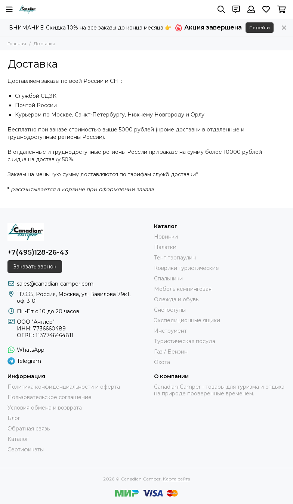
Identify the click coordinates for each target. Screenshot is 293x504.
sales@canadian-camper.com (55, 283)
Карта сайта (176, 479)
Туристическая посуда (184, 341)
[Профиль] (251, 9)
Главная (16, 43)
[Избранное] (266, 9)
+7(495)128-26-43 (37, 252)
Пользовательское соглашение (49, 397)
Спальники (168, 278)
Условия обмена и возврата (44, 407)
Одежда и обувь (176, 299)
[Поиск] (221, 9)
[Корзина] (282, 9)
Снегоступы (170, 310)
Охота (162, 362)
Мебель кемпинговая (183, 289)
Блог (13, 418)
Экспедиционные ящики (187, 320)
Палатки (165, 247)
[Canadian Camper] (28, 9)
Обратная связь (28, 428)
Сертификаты (25, 449)
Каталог (17, 439)
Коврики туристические (186, 268)
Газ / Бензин (171, 351)
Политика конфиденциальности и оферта (63, 386)
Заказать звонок (34, 266)
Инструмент (170, 330)
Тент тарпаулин (175, 257)
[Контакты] (236, 9)
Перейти (259, 27)
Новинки (166, 236)
